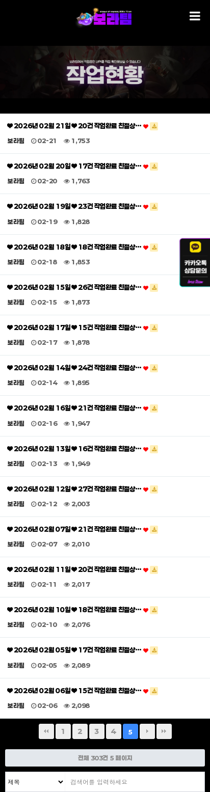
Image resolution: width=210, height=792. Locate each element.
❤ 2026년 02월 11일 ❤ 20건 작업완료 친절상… (83, 569)
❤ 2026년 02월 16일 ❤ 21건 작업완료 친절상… (83, 408)
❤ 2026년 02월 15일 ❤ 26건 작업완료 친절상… (83, 287)
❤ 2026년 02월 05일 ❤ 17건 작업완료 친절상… (83, 650)
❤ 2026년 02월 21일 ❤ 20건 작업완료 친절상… (83, 126)
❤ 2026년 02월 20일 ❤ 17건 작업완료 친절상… (83, 166)
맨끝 (164, 731)
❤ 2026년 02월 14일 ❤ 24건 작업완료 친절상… (83, 368)
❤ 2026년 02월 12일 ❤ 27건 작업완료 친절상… (83, 489)
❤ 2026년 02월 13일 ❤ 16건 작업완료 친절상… (83, 449)
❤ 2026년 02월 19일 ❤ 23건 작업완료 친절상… (83, 206)
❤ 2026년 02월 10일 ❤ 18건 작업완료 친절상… (83, 610)
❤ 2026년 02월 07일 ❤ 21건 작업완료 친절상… (83, 529)
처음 (46, 731)
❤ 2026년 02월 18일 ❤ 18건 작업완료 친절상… (83, 247)
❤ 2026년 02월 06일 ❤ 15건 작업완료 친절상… (83, 691)
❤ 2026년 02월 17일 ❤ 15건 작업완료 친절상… (83, 327)
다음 (147, 731)
